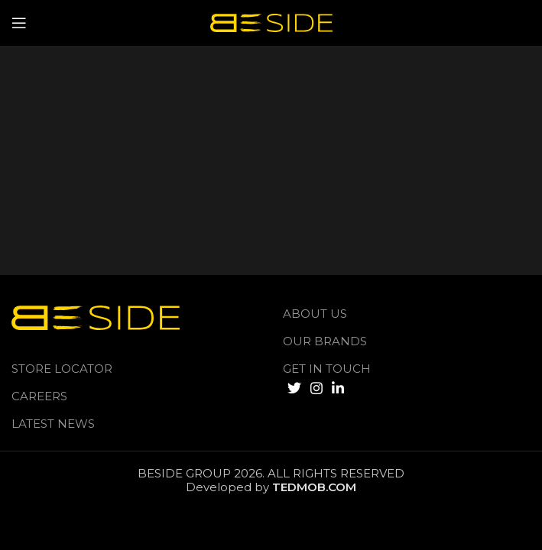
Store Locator (61, 368)
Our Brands (325, 341)
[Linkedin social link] (338, 388)
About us (315, 313)
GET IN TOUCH (327, 368)
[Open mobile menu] (19, 23)
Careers (39, 396)
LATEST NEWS (53, 423)
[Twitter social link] (294, 388)
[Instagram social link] (316, 388)
